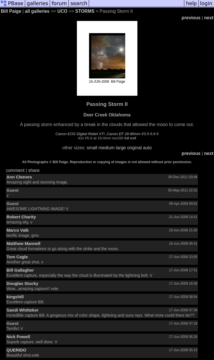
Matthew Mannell (23, 243)
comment (15, 170)
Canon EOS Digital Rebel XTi (80, 134)
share (34, 170)
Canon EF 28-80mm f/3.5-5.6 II (132, 134)
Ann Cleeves (19, 176)
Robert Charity (21, 216)
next (208, 17)
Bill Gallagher (20, 270)
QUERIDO (16, 350)
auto (147, 147)
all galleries (37, 11)
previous (190, 17)
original (134, 147)
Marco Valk (18, 230)
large (121, 147)
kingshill (15, 296)
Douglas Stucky (22, 283)
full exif (130, 138)
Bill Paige (11, 11)
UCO (62, 11)
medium (106, 147)
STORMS (84, 11)
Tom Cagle (17, 256)
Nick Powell (18, 336)
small (92, 147)
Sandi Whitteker (22, 310)
